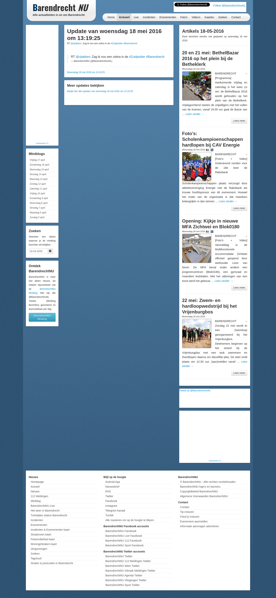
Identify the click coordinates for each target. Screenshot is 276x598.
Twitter (109, 496)
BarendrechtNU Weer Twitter (122, 565)
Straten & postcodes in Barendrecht (52, 563)
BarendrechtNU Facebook (120, 531)
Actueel (124, 17)
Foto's (184, 17)
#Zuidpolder (117, 43)
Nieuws (35, 491)
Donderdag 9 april (39, 198)
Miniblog (36, 501)
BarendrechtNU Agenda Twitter (123, 575)
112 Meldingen (39, 496)
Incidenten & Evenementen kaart (50, 529)
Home (111, 17)
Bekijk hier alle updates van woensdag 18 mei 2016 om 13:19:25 (100, 91)
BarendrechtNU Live (43, 505)
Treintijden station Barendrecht (49, 515)
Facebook (111, 501)
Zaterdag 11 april (38, 188)
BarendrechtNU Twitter (118, 556)
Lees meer (239, 120)
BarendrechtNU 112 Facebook (123, 540)
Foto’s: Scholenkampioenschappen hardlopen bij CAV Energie (212, 139)
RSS (108, 491)
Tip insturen (187, 511)
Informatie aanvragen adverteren (199, 526)
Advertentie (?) (42, 143)
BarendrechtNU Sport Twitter (122, 585)
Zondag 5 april (37, 217)
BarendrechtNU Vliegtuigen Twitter (126, 580)
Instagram (111, 505)
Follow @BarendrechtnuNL (229, 5)
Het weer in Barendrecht (45, 510)
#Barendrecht (130, 43)
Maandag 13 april (39, 179)
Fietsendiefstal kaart (43, 539)
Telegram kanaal (115, 510)
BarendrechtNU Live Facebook (123, 535)
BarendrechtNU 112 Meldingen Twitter (128, 561)
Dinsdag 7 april (37, 207)
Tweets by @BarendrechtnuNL (195, 390)
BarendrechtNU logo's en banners (200, 486)
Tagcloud (36, 558)
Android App (112, 481)
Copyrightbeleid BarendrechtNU (199, 491)
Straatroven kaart (41, 534)
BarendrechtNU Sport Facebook (124, 545)
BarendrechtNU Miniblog (42, 317)
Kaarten (209, 17)
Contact (236, 17)
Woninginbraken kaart (44, 544)
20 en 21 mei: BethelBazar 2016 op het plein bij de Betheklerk (210, 58)
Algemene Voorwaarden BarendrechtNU (204, 496)
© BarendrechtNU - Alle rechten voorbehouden (208, 481)
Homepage (37, 481)
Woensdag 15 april (39, 169)
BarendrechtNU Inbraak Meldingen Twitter (130, 570)
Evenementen (167, 17)
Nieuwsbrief (112, 486)
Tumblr (109, 515)
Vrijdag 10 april (37, 193)
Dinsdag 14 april (38, 174)
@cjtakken (76, 43)
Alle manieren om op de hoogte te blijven (129, 520)
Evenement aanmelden (194, 521)
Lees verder (195, 114)
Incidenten (149, 17)
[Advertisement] (42, 83)
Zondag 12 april (38, 184)
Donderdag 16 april (39, 164)
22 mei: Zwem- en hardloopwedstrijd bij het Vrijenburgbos (209, 306)
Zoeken (222, 17)
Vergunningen (39, 548)
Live (136, 17)
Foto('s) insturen (189, 516)
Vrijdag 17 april (37, 160)
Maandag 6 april (38, 212)
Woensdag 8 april (39, 203)
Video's (196, 17)
